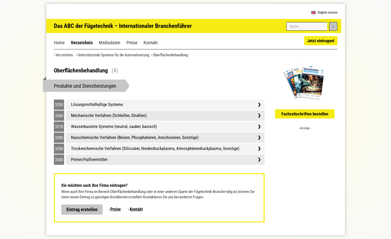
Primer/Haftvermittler (89, 159)
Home (59, 42)
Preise (131, 42)
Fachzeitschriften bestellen (304, 113)
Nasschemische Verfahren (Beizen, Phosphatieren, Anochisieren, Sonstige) (134, 137)
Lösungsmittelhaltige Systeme (97, 104)
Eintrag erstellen (82, 209)
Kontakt (151, 42)
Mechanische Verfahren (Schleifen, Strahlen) (109, 115)
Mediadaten (109, 42)
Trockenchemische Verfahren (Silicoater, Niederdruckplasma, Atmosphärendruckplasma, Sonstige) (155, 148)
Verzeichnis (82, 42)
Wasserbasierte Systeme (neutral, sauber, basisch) (114, 126)
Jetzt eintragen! (320, 40)
